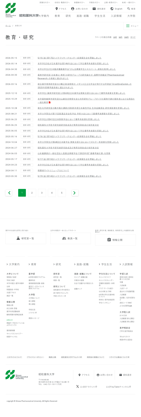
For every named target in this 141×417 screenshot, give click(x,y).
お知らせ (10, 323)
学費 (121, 285)
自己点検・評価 (12, 311)
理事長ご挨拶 (11, 280)
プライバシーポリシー (37, 360)
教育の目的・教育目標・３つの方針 (126, 281)
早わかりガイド (125, 340)
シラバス (33, 316)
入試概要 (123, 297)
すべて (132, 37)
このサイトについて (15, 360)
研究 (58, 267)
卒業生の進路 (79, 283)
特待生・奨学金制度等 (107, 303)
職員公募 (55, 360)
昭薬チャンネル (12, 340)
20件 (114, 37)
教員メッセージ (34, 321)
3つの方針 (123, 318)
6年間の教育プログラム (37, 280)
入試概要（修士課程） (127, 321)
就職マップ (78, 292)
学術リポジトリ (59, 299)
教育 (33, 267)
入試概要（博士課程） (127, 324)
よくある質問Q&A (126, 309)
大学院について (34, 301)
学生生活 (106, 267)
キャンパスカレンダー (106, 283)
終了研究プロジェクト (60, 296)
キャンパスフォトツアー (15, 336)
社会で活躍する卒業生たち (83, 286)
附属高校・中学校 (13, 292)
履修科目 (32, 283)
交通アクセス (11, 296)
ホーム (8, 26)
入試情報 (127, 267)
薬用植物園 (11, 333)
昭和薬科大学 (22, 10)
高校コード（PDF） (126, 306)
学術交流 (32, 313)
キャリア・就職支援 (80, 280)
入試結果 (123, 288)
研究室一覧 (57, 280)
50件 (120, 37)
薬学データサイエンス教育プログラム (36, 290)
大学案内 (14, 267)
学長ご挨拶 (11, 283)
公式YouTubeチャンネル (118, 395)
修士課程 (32, 304)
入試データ (124, 291)
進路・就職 (83, 267)
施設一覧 (10, 299)
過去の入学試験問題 (127, 294)
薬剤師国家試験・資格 (36, 286)
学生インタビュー (105, 306)
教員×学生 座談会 (126, 343)
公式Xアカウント (88, 395)
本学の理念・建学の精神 (15, 286)
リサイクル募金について (21, 363)
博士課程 (32, 307)
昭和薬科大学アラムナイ (76, 360)
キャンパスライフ (105, 280)
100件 (126, 37)
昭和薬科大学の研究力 (61, 293)
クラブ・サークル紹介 (106, 291)
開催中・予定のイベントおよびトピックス (15, 327)
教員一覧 (56, 283)
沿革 (8, 289)
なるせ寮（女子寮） (105, 294)
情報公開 (10, 308)
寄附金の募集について (102, 360)
